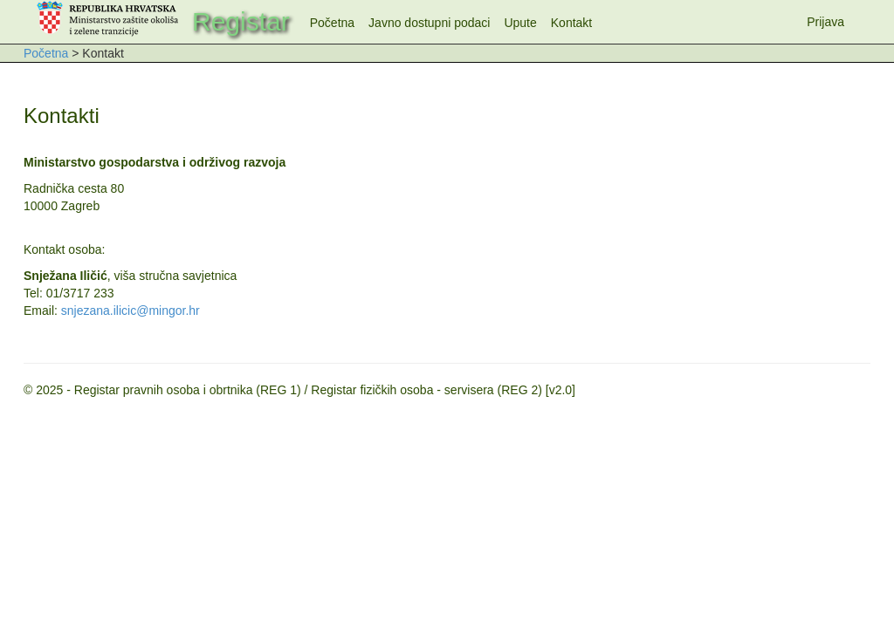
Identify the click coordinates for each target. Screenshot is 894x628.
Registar (241, 21)
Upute (520, 23)
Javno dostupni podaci (429, 23)
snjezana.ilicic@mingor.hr (130, 310)
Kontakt (571, 23)
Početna (332, 23)
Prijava (825, 22)
